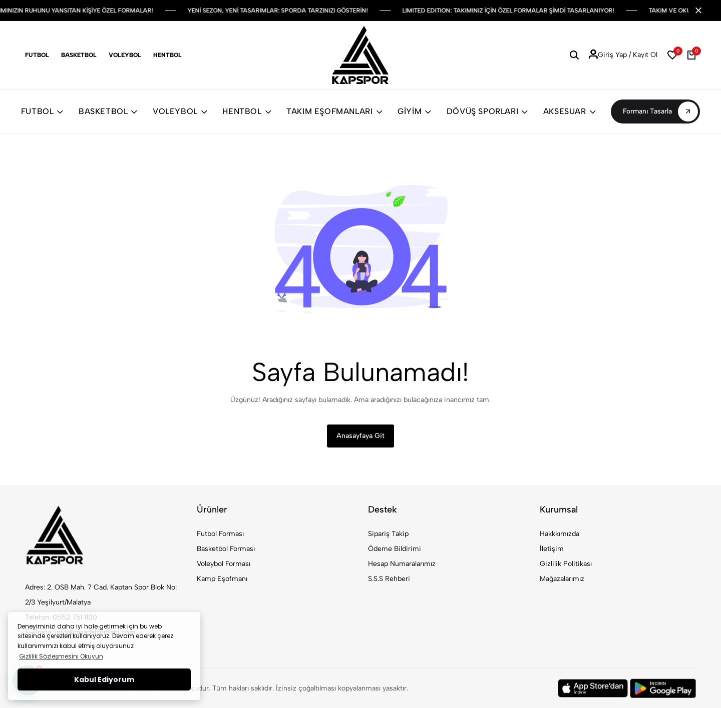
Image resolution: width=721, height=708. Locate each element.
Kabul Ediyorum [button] (104, 679)
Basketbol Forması (226, 548)
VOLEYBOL (180, 111)
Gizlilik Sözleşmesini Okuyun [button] (61, 656)
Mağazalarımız (562, 578)
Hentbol (167, 55)
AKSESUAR (569, 111)
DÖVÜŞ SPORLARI (487, 111)
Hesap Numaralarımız (402, 564)
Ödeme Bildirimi (394, 548)
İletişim (552, 548)
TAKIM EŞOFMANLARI (334, 111)
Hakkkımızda (559, 534)
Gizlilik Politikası (566, 564)
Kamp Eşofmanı (222, 578)
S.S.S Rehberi (389, 578)
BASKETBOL (108, 111)
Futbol (37, 55)
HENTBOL (246, 111)
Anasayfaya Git (360, 436)
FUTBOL (42, 111)
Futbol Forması (220, 534)
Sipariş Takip (388, 534)
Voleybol (125, 55)
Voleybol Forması (223, 564)
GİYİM (415, 111)
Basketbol (79, 55)
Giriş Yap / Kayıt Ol (623, 55)
